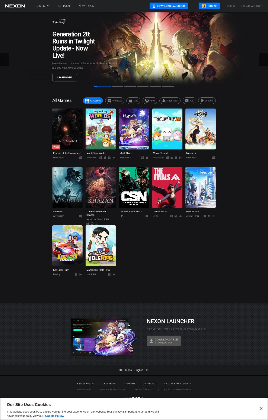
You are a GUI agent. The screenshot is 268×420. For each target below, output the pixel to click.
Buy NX (209, 6)
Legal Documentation (177, 389)
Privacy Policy (144, 389)
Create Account (252, 6)
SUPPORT (150, 383)
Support (64, 5)
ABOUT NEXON (85, 383)
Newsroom (86, 5)
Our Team (109, 383)
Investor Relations (113, 389)
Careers (129, 383)
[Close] (261, 415)
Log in (231, 6)
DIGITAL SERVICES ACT (178, 383)
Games (42, 5)
